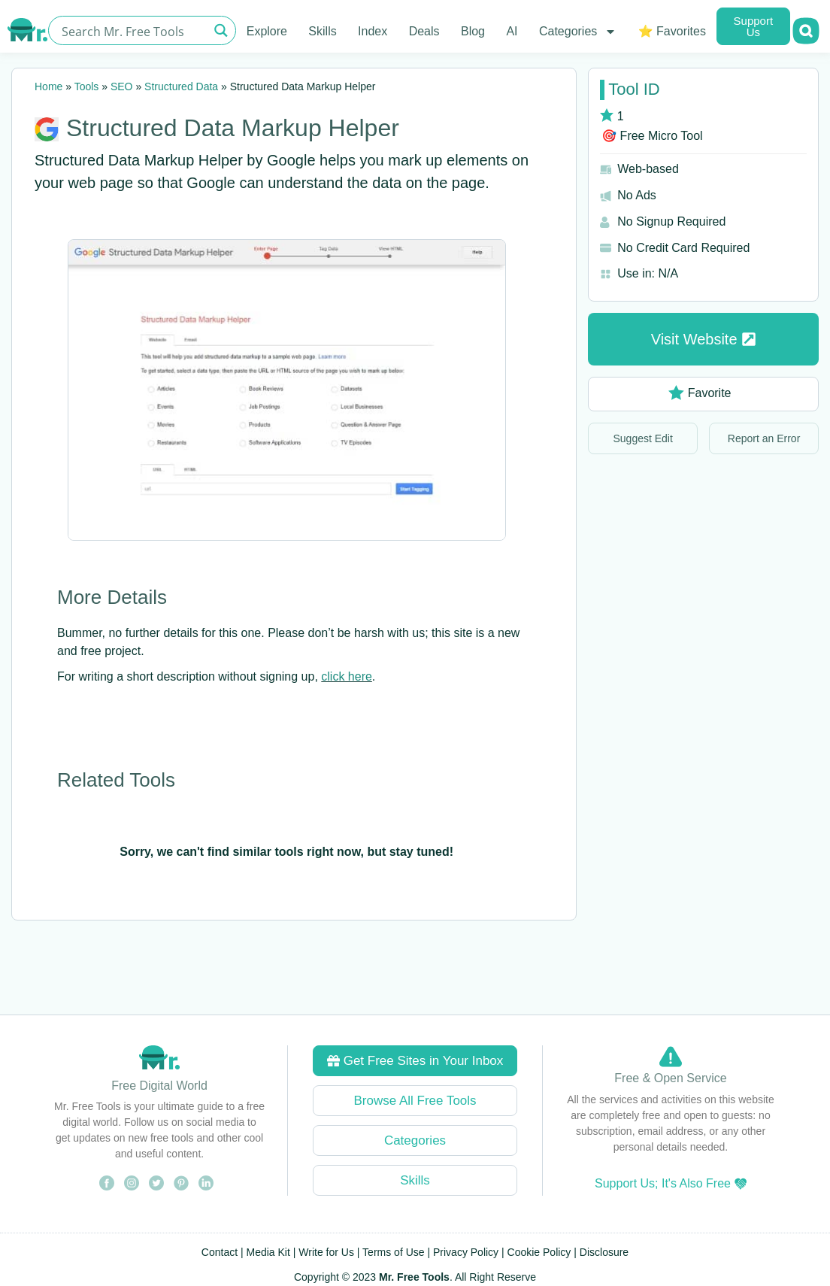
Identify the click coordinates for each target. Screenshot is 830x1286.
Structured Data (181, 86)
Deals (424, 31)
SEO (122, 86)
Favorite (700, 393)
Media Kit (268, 1252)
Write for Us (326, 1252)
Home (48, 86)
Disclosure (604, 1252)
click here (346, 676)
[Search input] (133, 30)
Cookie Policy (539, 1252)
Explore (267, 31)
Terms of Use (393, 1252)
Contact (219, 1252)
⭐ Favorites (672, 31)
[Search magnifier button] (221, 30)
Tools (86, 86)
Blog (473, 31)
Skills (322, 31)
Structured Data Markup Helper (232, 127)
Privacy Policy (465, 1252)
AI (511, 31)
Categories (577, 31)
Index (372, 31)
